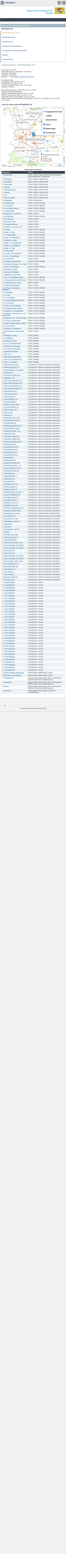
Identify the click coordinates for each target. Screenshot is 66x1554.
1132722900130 (8, 649)
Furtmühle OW (8, 259)
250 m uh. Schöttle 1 (10, 362)
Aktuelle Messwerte (8, 37)
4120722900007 (8, 646)
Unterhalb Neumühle (10, 351)
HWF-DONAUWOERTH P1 (12, 381)
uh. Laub (6, 295)
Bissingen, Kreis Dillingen (11, 675)
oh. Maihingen (8, 216)
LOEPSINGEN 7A (9, 397)
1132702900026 (8, 601)
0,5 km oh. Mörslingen (10, 267)
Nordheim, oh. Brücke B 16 (12, 227)
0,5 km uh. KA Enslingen (11, 306)
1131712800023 (8, 625)
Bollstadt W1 (7, 373)
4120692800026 (8, 588)
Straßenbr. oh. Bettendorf (11, 328)
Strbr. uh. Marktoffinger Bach (12, 277)
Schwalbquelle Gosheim (11, 513)
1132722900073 (8, 612)
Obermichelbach (8, 580)
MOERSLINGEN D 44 (10, 367)
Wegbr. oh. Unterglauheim (12, 243)
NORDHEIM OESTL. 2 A (11, 466)
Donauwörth (7, 175)
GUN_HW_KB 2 (8, 551)
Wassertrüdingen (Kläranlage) (13, 673)
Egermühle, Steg (8, 222)
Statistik (5, 55)
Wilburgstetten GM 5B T (11, 529)
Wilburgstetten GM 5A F (11, 521)
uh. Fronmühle (8, 303)
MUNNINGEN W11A (10, 455)
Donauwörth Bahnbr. (10, 224)
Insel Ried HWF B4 (9, 394)
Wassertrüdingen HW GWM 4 (13, 545)
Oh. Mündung (7, 219)
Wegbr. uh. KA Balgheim (11, 245)
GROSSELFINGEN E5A (11, 439)
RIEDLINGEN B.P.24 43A (11, 468)
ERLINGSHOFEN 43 (10, 497)
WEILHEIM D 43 (8, 569)
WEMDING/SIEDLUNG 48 (12, 426)
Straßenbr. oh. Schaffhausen (12, 311)
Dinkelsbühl (7, 200)
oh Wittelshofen (8, 211)
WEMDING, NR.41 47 (10, 503)
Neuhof (5, 686)
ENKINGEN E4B (8, 434)
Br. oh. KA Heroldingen (10, 256)
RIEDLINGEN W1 (9, 460)
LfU (63, 166)
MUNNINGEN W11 (9, 391)
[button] (33, 134)
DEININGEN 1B (8, 479)
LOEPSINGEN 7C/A (10, 399)
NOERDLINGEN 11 (9, 487)
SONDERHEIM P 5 (9, 476)
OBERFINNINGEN (9, 540)
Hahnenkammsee (9, 190)
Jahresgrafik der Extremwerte (12, 46)
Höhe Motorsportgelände (11, 357)
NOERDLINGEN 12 (9, 489)
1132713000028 (8, 606)
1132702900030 (8, 622)
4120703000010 (8, 657)
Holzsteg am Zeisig (9, 269)
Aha (4, 195)
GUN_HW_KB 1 (8, 553)
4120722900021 (8, 620)
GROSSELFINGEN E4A (11, 375)
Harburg (6, 187)
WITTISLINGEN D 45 (10, 564)
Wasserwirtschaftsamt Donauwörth (22, 77)
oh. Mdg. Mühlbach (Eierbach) (13, 300)
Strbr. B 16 (6, 354)
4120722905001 (8, 651)
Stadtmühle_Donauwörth (11, 275)
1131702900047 (8, 643)
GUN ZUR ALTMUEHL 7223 (12, 543)
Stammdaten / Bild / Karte (11, 33)
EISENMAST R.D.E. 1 (10, 484)
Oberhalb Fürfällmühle (10, 272)
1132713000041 (8, 609)
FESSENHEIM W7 (9, 444)
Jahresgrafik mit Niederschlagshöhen (14, 50)
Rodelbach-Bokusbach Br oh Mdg (14, 264)
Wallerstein (7, 682)
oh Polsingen (7, 292)
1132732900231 (8, 667)
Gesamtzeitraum (7, 42)
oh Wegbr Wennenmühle (11, 261)
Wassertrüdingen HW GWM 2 (13, 558)
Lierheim (6, 192)
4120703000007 (8, 593)
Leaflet (59, 166)
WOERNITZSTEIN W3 (10, 471)
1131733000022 (8, 598)
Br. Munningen (8, 251)
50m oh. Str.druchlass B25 (12, 359)
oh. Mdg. (6, 229)
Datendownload (7, 59)
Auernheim (6, 527)
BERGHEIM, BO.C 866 (11, 418)
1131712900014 (8, 596)
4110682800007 (8, 582)
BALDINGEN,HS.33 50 (11, 428)
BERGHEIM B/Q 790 (10, 566)
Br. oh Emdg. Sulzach (10, 208)
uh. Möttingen (7, 338)
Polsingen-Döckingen (10, 535)
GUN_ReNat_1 (8, 572)
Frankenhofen (7, 678)
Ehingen (6, 532)
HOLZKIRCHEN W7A (10, 447)
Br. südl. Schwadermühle (11, 343)
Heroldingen (7, 184)
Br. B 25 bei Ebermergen (11, 349)
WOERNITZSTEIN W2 (10, 463)
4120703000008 (8, 665)
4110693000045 (8, 641)
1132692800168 (8, 638)
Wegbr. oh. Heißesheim (11, 237)
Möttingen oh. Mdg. (9, 335)
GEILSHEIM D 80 (9, 516)
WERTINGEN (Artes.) (10, 365)
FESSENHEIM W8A (10, 450)
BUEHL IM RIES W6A (10, 404)
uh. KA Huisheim (8, 326)
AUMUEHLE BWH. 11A (11, 431)
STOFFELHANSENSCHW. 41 (13, 508)
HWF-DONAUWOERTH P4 (12, 386)
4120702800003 (8, 654)
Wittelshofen (7, 524)
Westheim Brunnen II (10, 537)
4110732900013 (8, 617)
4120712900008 (8, 628)
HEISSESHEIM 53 (9, 402)
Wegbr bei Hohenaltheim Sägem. (14, 323)
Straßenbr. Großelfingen (11, 346)
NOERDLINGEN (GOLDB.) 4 (13, 492)
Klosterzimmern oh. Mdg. (11, 283)
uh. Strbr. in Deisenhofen (11, 320)
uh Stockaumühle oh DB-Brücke (14, 280)
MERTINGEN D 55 (9, 410)
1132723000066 (8, 614)
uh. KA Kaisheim (8, 298)
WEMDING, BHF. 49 (10, 505)
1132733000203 (8, 635)
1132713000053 (8, 633)
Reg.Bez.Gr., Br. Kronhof (11, 214)
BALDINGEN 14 (8, 481)
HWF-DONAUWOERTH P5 (12, 389)
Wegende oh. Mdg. (9, 240)
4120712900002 (8, 630)
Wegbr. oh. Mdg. (8, 232)
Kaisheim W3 (7, 412)
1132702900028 (8, 604)
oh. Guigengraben (9, 235)
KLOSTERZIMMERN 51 (11, 495)
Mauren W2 (7, 415)
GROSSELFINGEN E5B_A (12, 442)
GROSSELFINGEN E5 (10, 436)
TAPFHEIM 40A (8, 474)
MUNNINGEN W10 (9, 452)
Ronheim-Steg (8, 203)
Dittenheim (6, 691)
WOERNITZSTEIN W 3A (11, 511)
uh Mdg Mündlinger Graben (12, 308)
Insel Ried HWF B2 (9, 500)
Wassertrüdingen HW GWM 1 (13, 556)
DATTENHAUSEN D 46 (11, 420)
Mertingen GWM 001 (10, 577)
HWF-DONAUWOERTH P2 (12, 383)
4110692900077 (8, 585)
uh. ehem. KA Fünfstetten (11, 253)
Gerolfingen (7, 182)
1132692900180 (8, 659)
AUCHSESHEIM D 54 (10, 407)
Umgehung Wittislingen (11, 285)
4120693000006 (8, 590)
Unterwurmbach (8, 198)
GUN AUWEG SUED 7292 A (12, 561)
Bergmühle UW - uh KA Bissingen (14, 318)
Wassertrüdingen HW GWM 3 (13, 548)
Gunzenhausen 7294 (10, 519)
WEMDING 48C (8, 378)
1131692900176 (8, 670)
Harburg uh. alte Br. (9, 341)
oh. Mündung (7, 206)
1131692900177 (8, 662)
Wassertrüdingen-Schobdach (13, 370)
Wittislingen (7, 179)
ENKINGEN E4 (8, 458)
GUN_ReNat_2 (8, 574)
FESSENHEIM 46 (9, 423)
